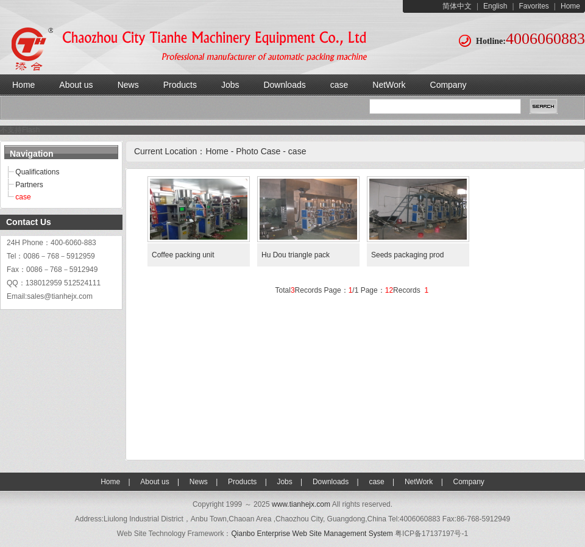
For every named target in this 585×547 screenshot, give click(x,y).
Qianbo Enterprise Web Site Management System (311, 533)
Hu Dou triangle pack (295, 255)
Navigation (32, 154)
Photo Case (258, 151)
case (22, 197)
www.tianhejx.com (301, 504)
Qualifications (37, 172)
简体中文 (457, 6)
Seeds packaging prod (407, 255)
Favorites (534, 6)
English (495, 6)
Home (570, 6)
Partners (29, 185)
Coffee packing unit (184, 255)
